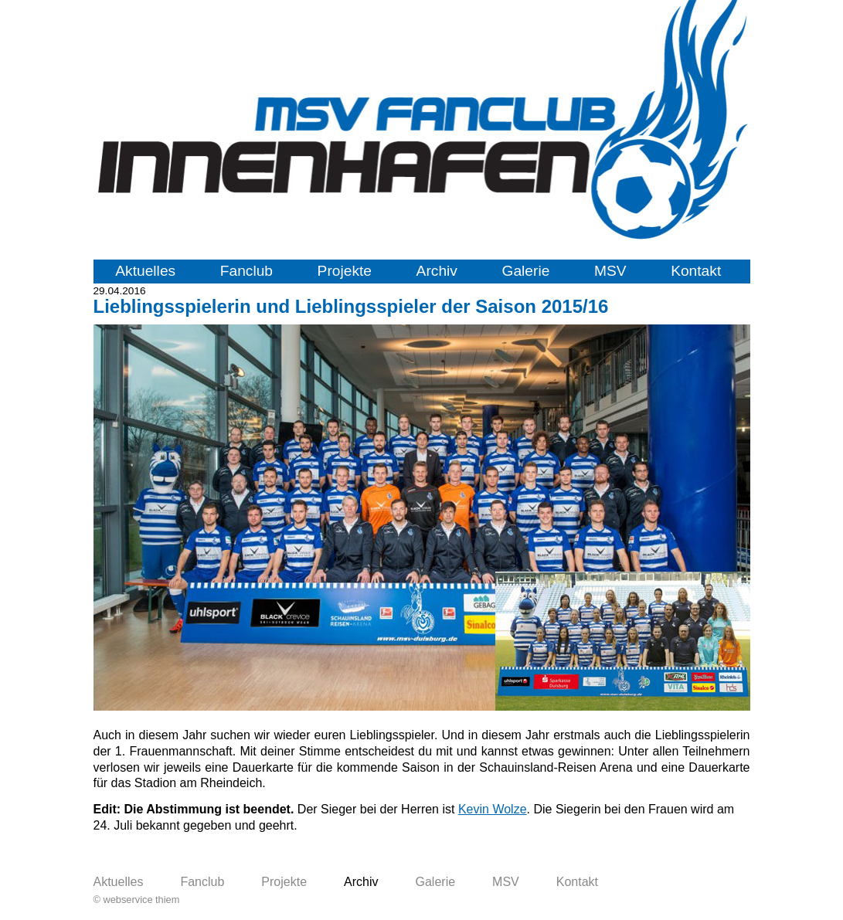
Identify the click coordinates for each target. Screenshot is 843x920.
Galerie (526, 271)
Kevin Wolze (492, 809)
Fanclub (246, 271)
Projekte (345, 271)
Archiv (436, 271)
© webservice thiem (136, 899)
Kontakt (696, 271)
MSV (610, 271)
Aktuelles (145, 271)
